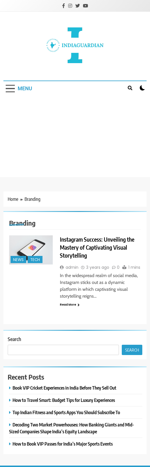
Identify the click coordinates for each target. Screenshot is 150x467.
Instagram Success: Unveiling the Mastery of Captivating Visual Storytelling (97, 247)
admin (72, 267)
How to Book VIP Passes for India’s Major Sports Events (63, 444)
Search (14, 339)
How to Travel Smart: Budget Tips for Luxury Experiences (64, 400)
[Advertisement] (75, 137)
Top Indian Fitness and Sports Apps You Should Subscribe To (66, 412)
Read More (70, 304)
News (18, 259)
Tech (35, 259)
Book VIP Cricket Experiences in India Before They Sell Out (64, 388)
